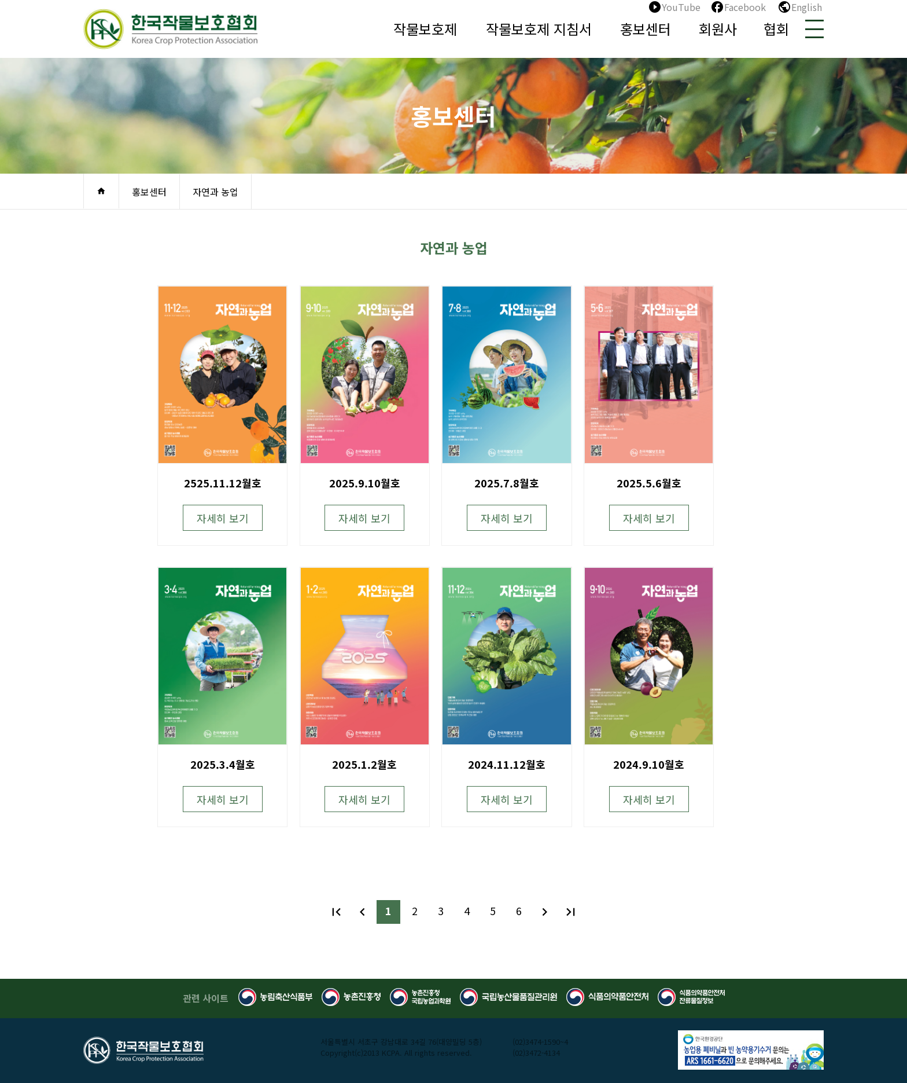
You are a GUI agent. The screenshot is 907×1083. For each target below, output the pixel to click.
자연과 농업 (215, 192)
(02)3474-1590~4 (540, 1041)
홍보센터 (645, 29)
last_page (570, 912)
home (101, 191)
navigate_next (544, 912)
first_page (336, 912)
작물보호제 (425, 29)
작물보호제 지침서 (539, 29)
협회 (776, 29)
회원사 (718, 29)
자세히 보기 (223, 518)
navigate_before (362, 912)
